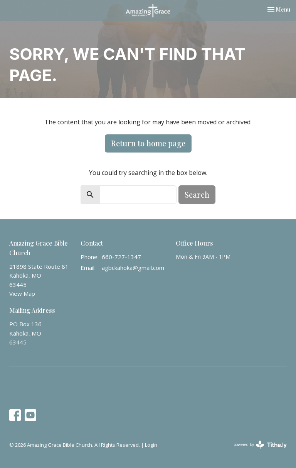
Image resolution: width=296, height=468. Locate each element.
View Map (22, 293)
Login (151, 444)
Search (197, 194)
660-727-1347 (121, 257)
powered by (260, 444)
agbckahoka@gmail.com (133, 267)
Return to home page (148, 143)
